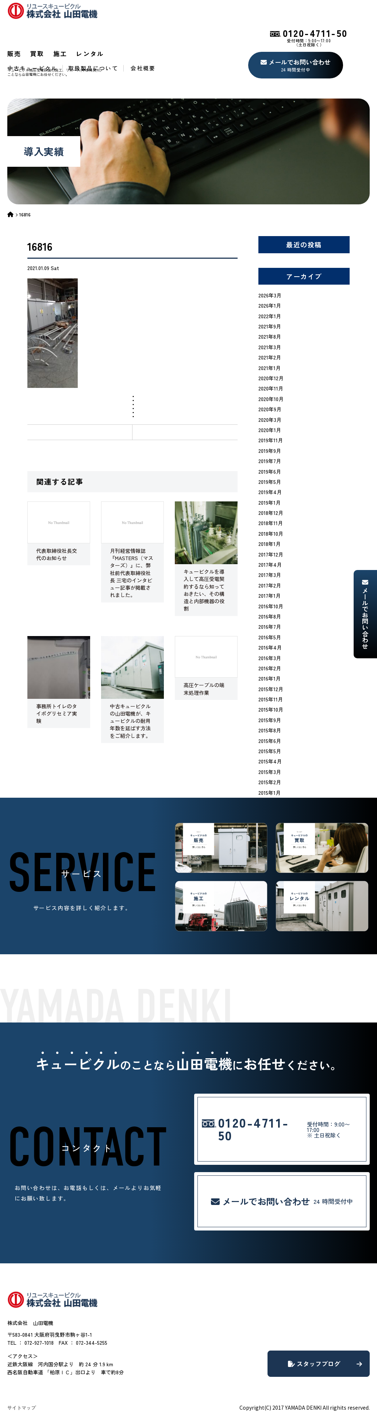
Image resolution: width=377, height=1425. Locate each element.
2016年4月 (270, 647)
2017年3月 (269, 574)
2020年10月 (271, 399)
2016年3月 (269, 658)
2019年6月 (269, 471)
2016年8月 (269, 616)
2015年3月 (269, 771)
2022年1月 (269, 316)
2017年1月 (269, 595)
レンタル (90, 53)
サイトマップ (21, 1407)
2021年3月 (269, 347)
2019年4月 (270, 492)
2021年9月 (269, 326)
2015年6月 (269, 740)
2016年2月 (269, 668)
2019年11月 (270, 440)
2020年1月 (269, 430)
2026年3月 (269, 295)
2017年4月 (270, 564)
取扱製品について (93, 68)
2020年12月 (271, 378)
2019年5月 (269, 481)
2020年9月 (269, 409)
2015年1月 (269, 792)
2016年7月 (269, 626)
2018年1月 (269, 543)
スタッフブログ (325, 1363)
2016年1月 (269, 678)
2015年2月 (269, 782)
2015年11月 (270, 699)
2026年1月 (269, 305)
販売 (14, 53)
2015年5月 (269, 751)
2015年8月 (269, 730)
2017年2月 (269, 585)
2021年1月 (269, 367)
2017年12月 (270, 554)
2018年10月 (270, 533)
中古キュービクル (32, 68)
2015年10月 (270, 709)
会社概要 (143, 68)
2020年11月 (270, 388)
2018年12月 (270, 512)
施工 (60, 53)
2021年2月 (269, 357)
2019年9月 (269, 450)
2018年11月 (270, 523)
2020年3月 (269, 419)
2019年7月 (269, 461)
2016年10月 (270, 606)
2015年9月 (269, 720)
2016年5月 (269, 637)
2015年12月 (270, 689)
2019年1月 (269, 502)
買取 (37, 53)
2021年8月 (269, 336)
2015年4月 (270, 761)
